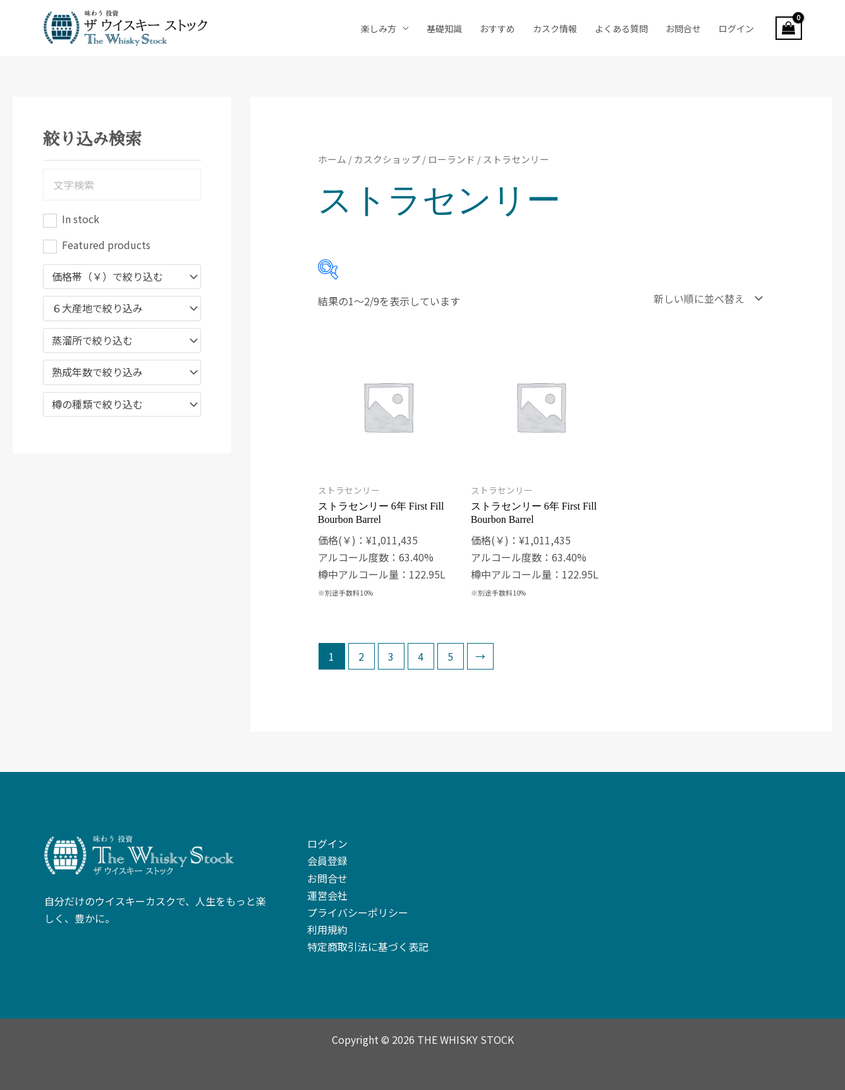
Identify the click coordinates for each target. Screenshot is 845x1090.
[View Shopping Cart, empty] (788, 28)
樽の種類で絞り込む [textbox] (97, 405)
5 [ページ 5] (450, 651)
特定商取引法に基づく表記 (368, 942)
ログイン (736, 28)
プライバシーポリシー (357, 907)
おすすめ (497, 28)
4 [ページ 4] (420, 651)
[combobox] (122, 277)
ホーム (332, 159)
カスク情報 (555, 28)
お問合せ (683, 28)
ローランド (451, 159)
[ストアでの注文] (705, 296)
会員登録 (327, 856)
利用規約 (327, 925)
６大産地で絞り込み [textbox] (97, 308)
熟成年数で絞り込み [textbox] (97, 372)
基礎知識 (444, 28)
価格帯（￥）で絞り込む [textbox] (107, 277)
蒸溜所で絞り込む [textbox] (92, 341)
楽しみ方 (378, 28)
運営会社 (327, 890)
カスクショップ (387, 159)
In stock (80, 218)
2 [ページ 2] (361, 651)
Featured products (106, 244)
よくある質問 (621, 28)
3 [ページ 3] (391, 651)
